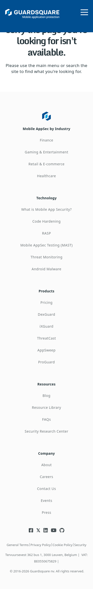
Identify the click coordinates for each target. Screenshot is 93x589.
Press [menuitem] (46, 512)
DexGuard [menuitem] (46, 314)
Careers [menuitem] (46, 476)
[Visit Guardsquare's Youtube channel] (54, 530)
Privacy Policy (41, 545)
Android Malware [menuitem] (47, 269)
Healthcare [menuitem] (46, 175)
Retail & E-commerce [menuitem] (46, 164)
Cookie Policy (62, 545)
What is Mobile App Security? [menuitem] (46, 209)
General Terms (18, 545)
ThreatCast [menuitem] (46, 338)
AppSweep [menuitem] (46, 350)
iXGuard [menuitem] (47, 326)
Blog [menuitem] (47, 395)
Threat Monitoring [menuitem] (46, 257)
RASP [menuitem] (46, 233)
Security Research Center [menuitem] (46, 431)
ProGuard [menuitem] (46, 362)
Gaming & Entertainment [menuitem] (46, 152)
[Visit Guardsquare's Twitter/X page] (38, 530)
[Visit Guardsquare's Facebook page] (31, 530)
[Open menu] (84, 11)
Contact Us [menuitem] (46, 488)
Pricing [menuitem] (46, 302)
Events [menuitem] (46, 500)
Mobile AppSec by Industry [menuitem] (46, 128)
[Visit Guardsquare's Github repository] (62, 530)
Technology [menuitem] (46, 198)
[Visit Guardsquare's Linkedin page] (45, 530)
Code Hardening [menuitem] (46, 221)
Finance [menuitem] (46, 140)
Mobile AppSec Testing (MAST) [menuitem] (46, 245)
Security (80, 545)
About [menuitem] (46, 464)
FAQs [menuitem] (46, 419)
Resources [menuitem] (46, 384)
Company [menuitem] (46, 453)
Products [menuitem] (47, 291)
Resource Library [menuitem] (46, 407)
